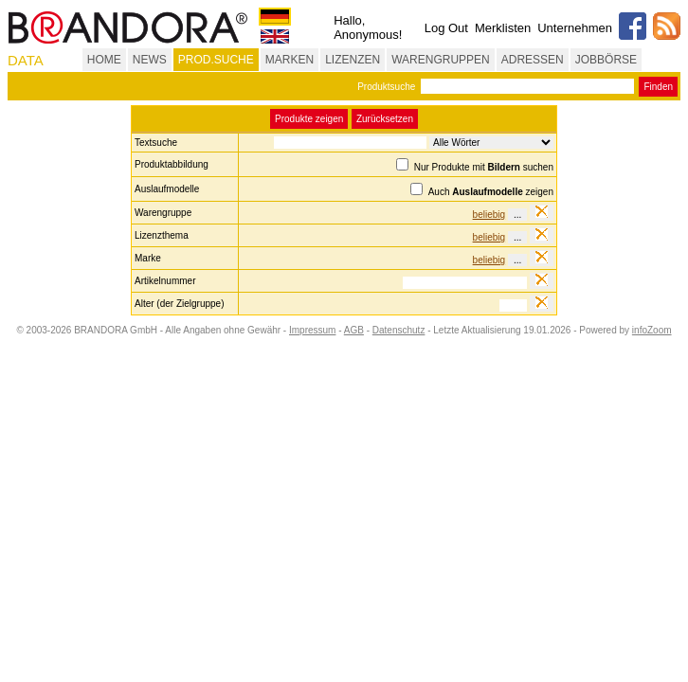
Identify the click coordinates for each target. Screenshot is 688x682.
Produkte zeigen (309, 119)
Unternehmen (574, 28)
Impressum (312, 330)
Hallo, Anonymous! (368, 27)
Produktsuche (386, 86)
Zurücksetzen (384, 119)
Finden (658, 86)
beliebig (489, 214)
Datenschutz (398, 330)
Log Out (446, 28)
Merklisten (503, 28)
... (517, 214)
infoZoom (652, 330)
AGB (354, 330)
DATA (26, 60)
